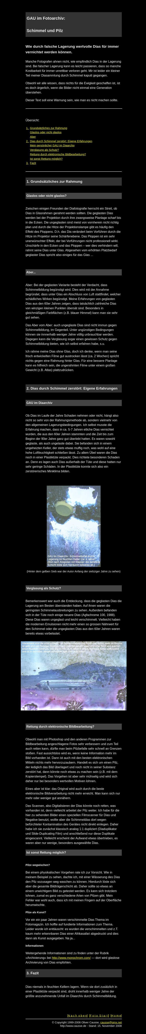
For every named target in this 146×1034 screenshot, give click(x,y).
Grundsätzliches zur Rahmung (48, 128)
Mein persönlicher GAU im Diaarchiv (52, 145)
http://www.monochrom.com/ (71, 957)
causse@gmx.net (111, 1022)
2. (27, 141)
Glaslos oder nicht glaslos (46, 132)
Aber (33, 136)
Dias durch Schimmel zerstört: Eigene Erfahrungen (61, 141)
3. (27, 163)
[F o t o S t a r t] (99, 1015)
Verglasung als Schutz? (44, 149)
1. (27, 128)
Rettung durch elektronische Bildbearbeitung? (58, 154)
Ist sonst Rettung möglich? (46, 158)
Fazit (33, 163)
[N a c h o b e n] (77, 1015)
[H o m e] (116, 1015)
